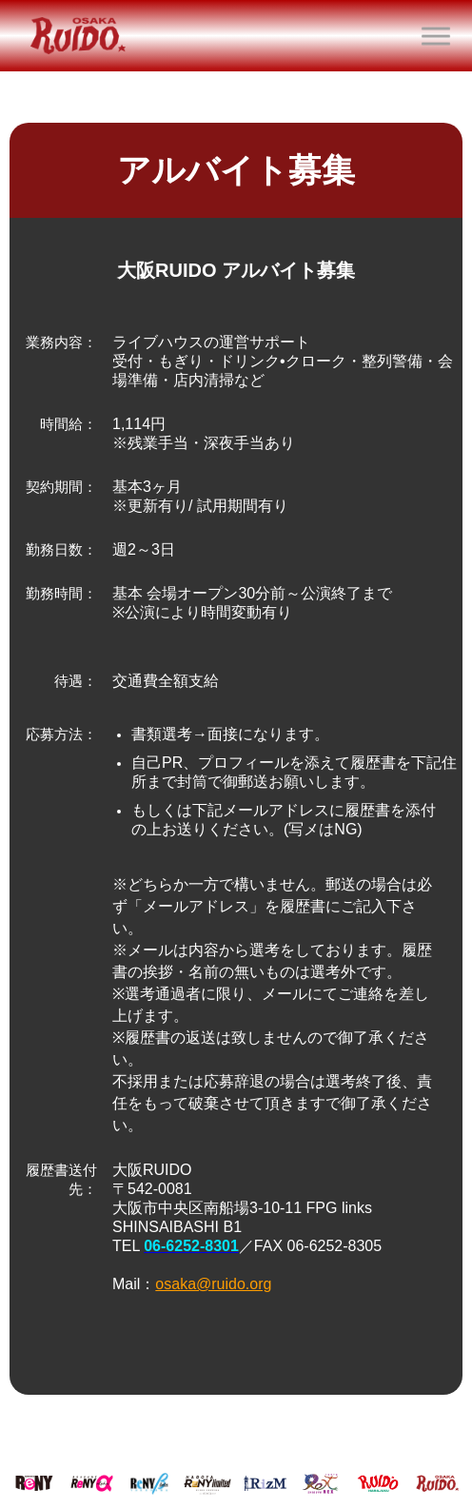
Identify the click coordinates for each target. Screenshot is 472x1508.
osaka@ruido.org (213, 1284)
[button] (436, 36)
